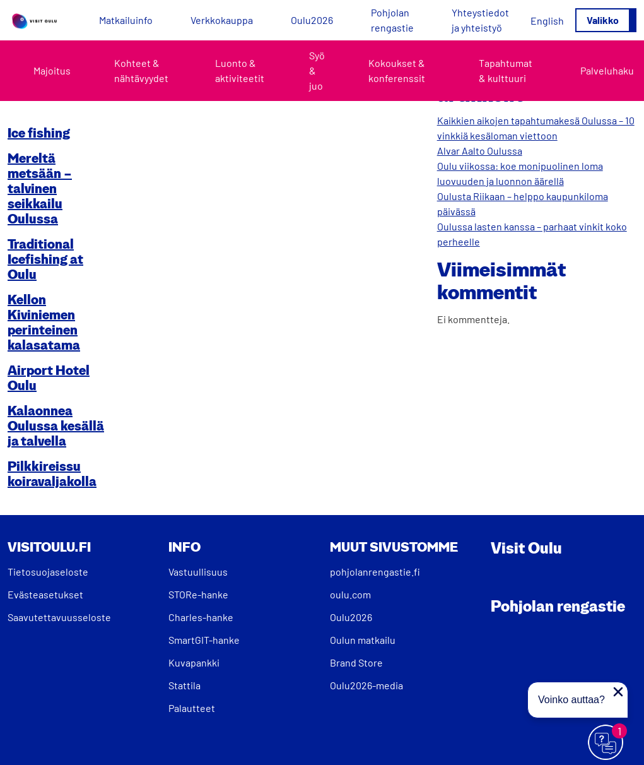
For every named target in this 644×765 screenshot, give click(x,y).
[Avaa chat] (606, 742)
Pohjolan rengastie (392, 19)
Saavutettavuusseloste (59, 617)
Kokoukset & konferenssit (396, 70)
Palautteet (191, 708)
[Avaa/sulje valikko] (605, 20)
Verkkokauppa (221, 20)
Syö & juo (317, 70)
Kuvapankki (194, 662)
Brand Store (356, 662)
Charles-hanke (200, 617)
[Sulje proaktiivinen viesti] (618, 692)
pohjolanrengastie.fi (375, 572)
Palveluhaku (607, 70)
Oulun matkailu (362, 640)
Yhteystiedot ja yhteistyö (480, 19)
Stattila (184, 685)
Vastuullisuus (198, 572)
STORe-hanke (198, 594)
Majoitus (52, 70)
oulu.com (350, 594)
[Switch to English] (547, 20)
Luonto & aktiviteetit (239, 70)
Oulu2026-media (366, 685)
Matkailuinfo (126, 20)
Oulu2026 (312, 20)
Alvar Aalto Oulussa (479, 151)
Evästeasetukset (45, 594)
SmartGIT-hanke (204, 640)
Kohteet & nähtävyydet (141, 70)
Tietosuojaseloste (48, 572)
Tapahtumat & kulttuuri (505, 70)
